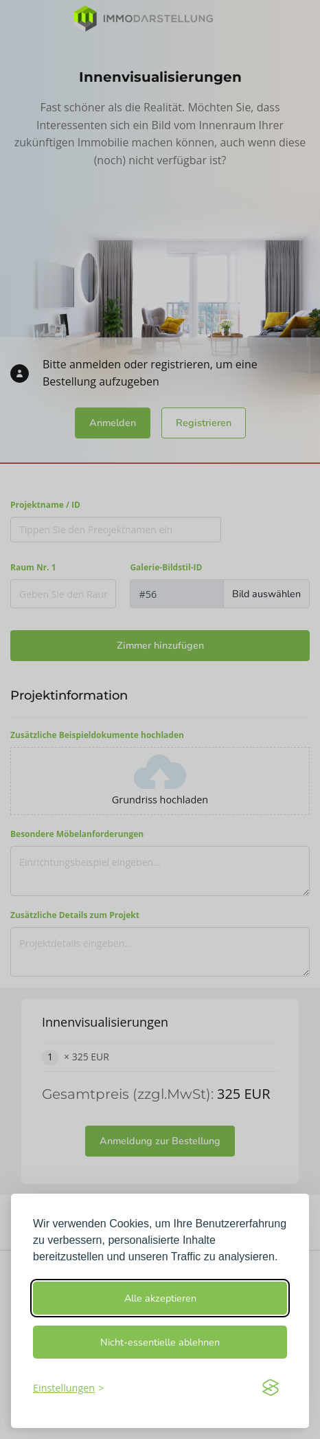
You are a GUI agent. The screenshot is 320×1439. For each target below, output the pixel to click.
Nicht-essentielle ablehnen (160, 1342)
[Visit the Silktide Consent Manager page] (270, 1387)
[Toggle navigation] (292, 19)
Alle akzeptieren (160, 1298)
